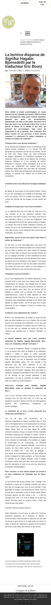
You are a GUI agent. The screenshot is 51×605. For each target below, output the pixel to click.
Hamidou (12, 70)
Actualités (29, 40)
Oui (19, 602)
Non (22, 602)
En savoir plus (29, 602)
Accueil (22, 40)
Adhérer (25, 3)
